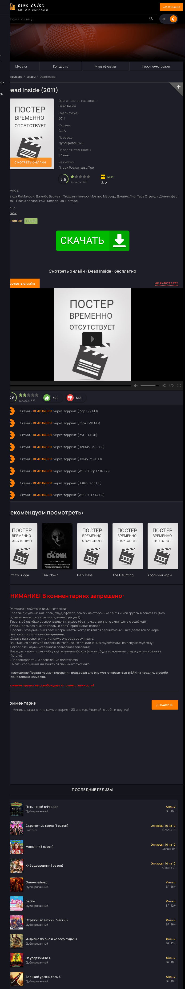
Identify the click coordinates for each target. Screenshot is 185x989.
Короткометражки (156, 66)
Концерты (60, 66)
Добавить (164, 705)
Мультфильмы (105, 66)
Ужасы (31, 77)
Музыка (21, 66)
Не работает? (166, 284)
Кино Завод (15, 77)
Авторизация (166, 7)
